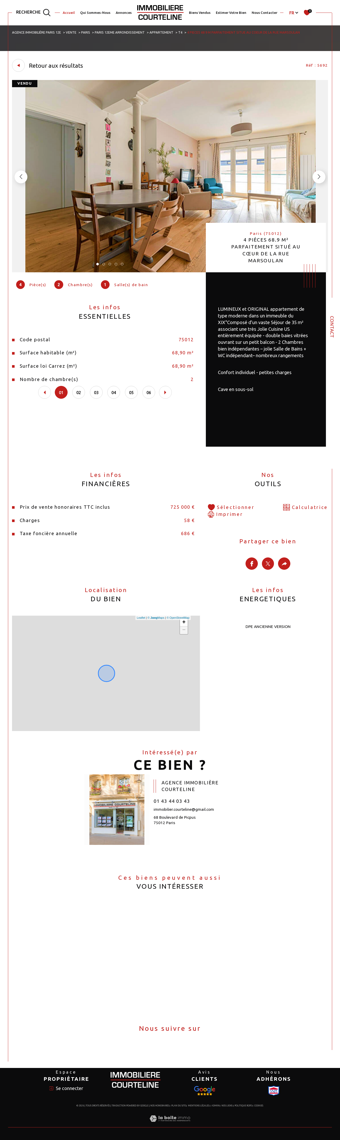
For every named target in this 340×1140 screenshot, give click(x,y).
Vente (71, 32)
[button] (319, 177)
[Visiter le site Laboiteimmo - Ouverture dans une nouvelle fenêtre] (170, 1124)
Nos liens (226, 1105)
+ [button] (184, 622)
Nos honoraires (159, 1105)
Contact (332, 327)
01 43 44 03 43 (172, 801)
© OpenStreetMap (178, 617)
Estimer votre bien (231, 13)
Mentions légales (198, 1105)
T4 (180, 32)
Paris (85, 32)
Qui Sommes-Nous (95, 13)
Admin (215, 1105)
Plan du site (178, 1105)
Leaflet (141, 617)
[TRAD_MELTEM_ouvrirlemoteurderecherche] (33, 13)
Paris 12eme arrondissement (120, 32)
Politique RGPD (243, 1105)
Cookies (258, 1105)
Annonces (124, 13)
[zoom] (170, 270)
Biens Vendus (199, 13)
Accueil (69, 13)
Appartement (161, 32)
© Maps (155, 617)
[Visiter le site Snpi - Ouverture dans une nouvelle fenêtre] (204, 1091)
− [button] (184, 630)
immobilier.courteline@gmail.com (184, 809)
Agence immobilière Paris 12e (36, 32)
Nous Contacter (264, 13)
